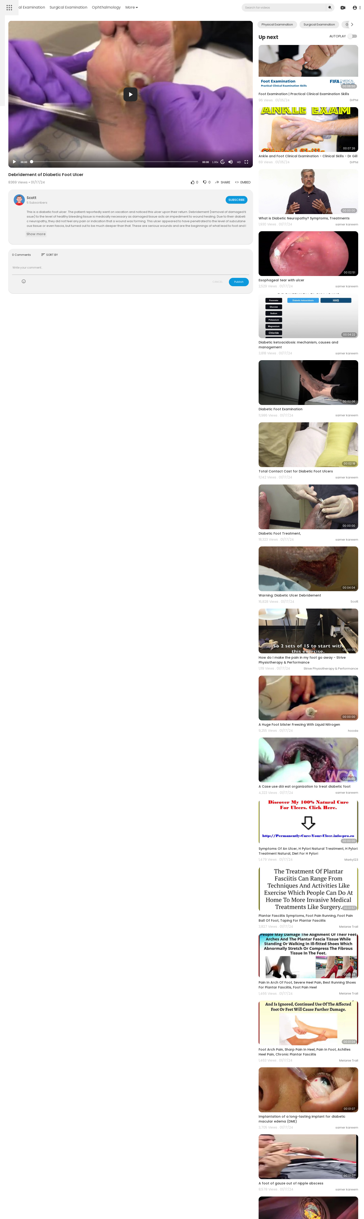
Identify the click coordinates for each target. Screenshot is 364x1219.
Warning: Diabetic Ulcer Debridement (308, 537)
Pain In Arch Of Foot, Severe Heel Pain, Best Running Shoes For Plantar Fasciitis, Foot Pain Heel (314, 889)
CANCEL (236, 282)
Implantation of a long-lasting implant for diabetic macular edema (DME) (313, 1006)
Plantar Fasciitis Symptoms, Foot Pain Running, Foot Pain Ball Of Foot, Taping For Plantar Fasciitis (315, 828)
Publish (257, 282)
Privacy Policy (16, 141)
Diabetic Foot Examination (299, 375)
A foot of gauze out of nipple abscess (309, 1062)
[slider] (154, 161)
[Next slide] (352, 24)
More (196, 7)
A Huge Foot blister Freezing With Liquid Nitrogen (317, 650)
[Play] (74, 162)
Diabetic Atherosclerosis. (298, 1116)
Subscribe (254, 200)
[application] (169, 94)
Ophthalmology (171, 7)
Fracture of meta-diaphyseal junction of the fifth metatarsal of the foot (314, 1173)
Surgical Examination (133, 7)
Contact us (14, 147)
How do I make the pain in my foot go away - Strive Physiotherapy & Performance (315, 593)
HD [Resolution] (257, 162)
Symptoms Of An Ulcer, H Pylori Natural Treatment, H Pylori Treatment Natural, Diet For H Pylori (316, 767)
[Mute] (248, 162)
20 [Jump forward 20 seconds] (241, 162)
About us (35, 141)
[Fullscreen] (264, 162)
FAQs (9, 136)
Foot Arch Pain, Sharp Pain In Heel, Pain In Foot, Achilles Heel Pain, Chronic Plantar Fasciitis (316, 947)
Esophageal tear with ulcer (299, 262)
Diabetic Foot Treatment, (298, 483)
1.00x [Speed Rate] (233, 162)
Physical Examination (91, 7)
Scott (92, 197)
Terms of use (26, 136)
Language (32, 147)
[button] (355, 8)
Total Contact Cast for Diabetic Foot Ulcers (314, 429)
